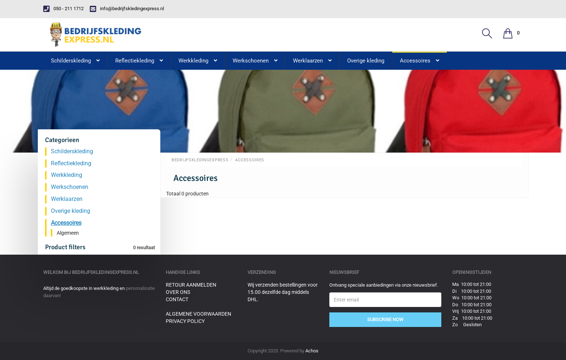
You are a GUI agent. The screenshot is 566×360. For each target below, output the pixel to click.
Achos (311, 350)
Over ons (178, 292)
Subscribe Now (385, 319)
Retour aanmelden (191, 285)
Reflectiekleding (71, 163)
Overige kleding (365, 60)
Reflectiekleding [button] (139, 60)
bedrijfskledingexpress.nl (105, 272)
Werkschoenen (69, 186)
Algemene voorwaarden (198, 314)
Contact (177, 299)
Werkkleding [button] (197, 60)
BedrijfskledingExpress (200, 160)
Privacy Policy (185, 321)
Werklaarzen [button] (312, 60)
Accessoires (249, 160)
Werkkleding (66, 174)
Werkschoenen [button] (255, 60)
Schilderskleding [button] (75, 60)
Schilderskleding (72, 151)
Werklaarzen (67, 198)
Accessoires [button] (419, 60)
